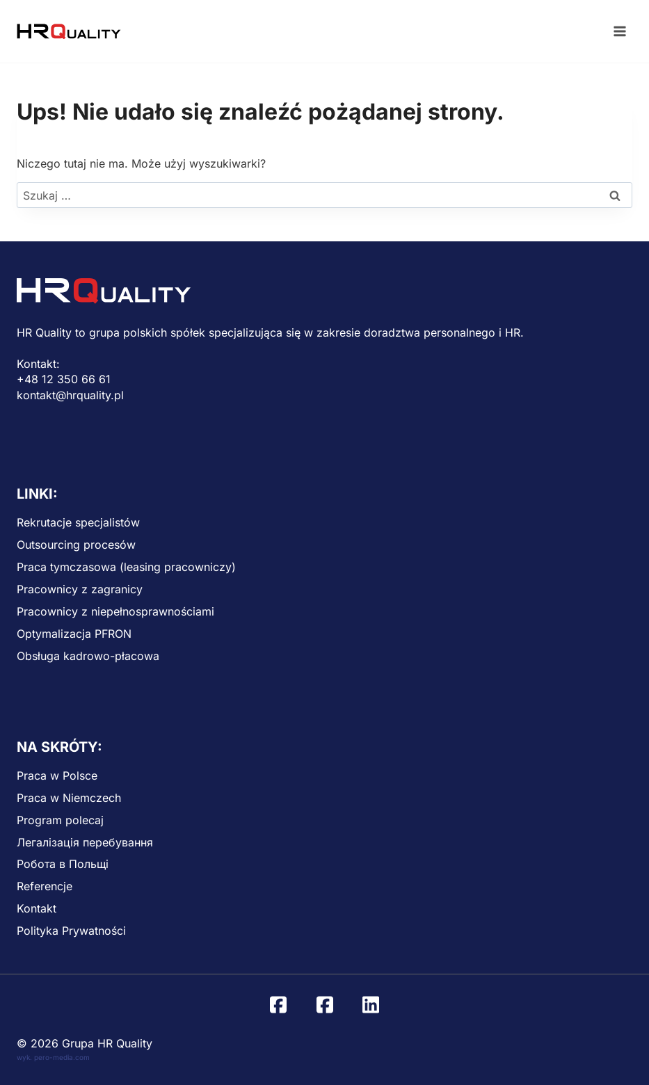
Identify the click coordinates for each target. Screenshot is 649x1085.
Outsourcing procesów (76, 545)
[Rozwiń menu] (619, 31)
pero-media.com (62, 1057)
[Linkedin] (371, 1005)
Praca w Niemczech (69, 798)
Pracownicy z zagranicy (80, 589)
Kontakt (36, 908)
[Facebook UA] (325, 1005)
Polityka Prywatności (71, 931)
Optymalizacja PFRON (74, 634)
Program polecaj (60, 820)
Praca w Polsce (57, 775)
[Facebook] (278, 1005)
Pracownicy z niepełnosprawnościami (115, 611)
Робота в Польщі (63, 864)
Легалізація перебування (85, 842)
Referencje (44, 886)
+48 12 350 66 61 (64, 379)
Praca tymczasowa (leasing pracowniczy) (126, 567)
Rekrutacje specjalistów (78, 522)
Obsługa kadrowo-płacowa (88, 656)
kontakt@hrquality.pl (70, 395)
